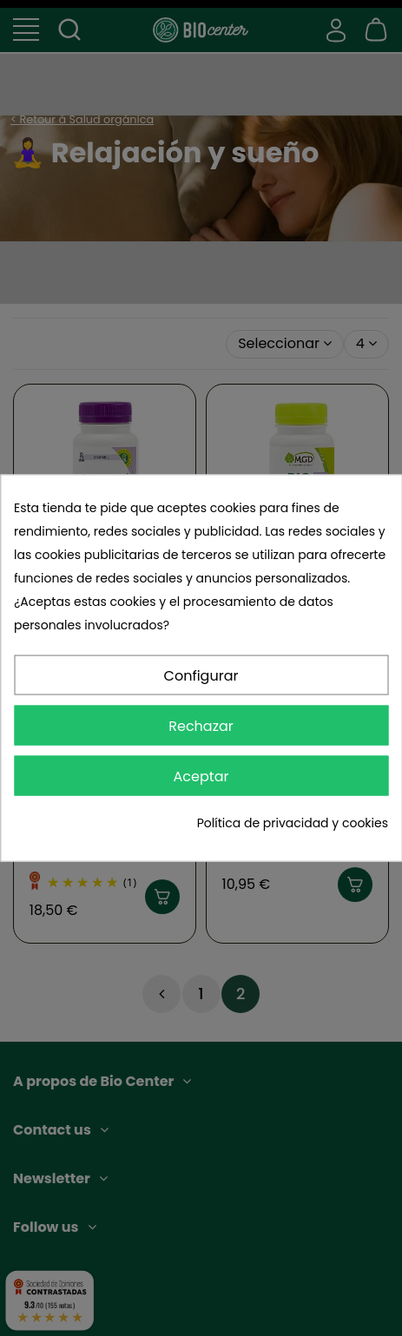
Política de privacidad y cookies (292, 823)
